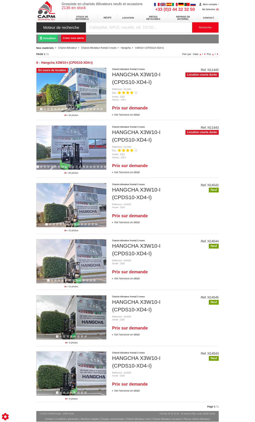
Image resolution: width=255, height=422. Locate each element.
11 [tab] (77, 110)
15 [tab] (92, 110)
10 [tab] (74, 110)
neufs (107, 17)
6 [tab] (59, 110)
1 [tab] (41, 110)
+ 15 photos (71, 230)
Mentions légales (90, 419)
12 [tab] (81, 110)
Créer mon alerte (73, 37)
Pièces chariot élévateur (197, 419)
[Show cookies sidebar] (5, 416)
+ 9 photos (71, 342)
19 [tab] (102, 168)
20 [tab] (106, 168)
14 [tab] (88, 110)
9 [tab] (70, 110)
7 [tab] (63, 110)
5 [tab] (56, 110)
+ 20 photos (71, 173)
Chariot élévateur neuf (138, 419)
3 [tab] (49, 110)
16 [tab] (95, 110)
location (128, 18)
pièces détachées (153, 18)
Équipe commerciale (112, 419)
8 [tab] (66, 110)
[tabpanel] (71, 90)
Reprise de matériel (183, 18)
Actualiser (48, 38)
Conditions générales (67, 419)
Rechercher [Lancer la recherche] (205, 27)
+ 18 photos (71, 115)
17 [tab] (99, 110)
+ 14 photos (71, 286)
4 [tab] (52, 110)
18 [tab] (102, 110)
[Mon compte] (209, 4)
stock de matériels (82, 18)
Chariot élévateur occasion (167, 419)
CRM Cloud (68, 413)
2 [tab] (45, 110)
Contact (208, 18)
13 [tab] (85, 110)
